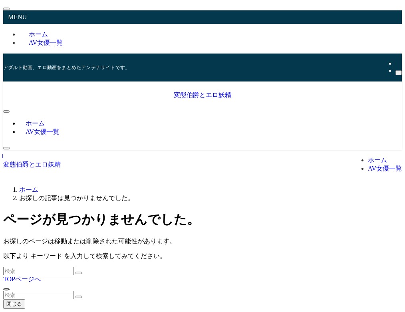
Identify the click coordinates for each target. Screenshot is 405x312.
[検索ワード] (38, 271)
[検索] (398, 72)
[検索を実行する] (78, 273)
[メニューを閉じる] (6, 9)
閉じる (14, 304)
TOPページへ (22, 279)
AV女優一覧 (46, 42)
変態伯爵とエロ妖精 (202, 94)
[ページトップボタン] (6, 289)
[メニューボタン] (6, 111)
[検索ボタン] (6, 148)
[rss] (397, 63)
